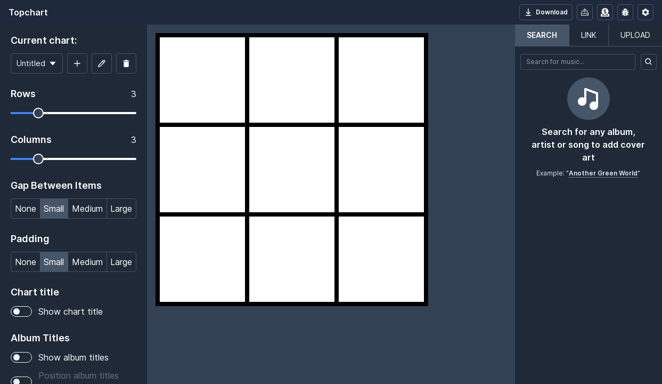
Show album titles (60, 357)
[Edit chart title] (102, 63)
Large (121, 208)
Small (53, 208)
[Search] (649, 62)
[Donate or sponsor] (605, 12)
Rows (23, 93)
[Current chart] (37, 63)
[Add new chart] (77, 63)
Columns (31, 139)
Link (588, 34)
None (25, 208)
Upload (635, 34)
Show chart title (57, 311)
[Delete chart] (126, 63)
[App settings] (645, 12)
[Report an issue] (625, 12)
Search (542, 34)
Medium (87, 208)
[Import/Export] (585, 12)
